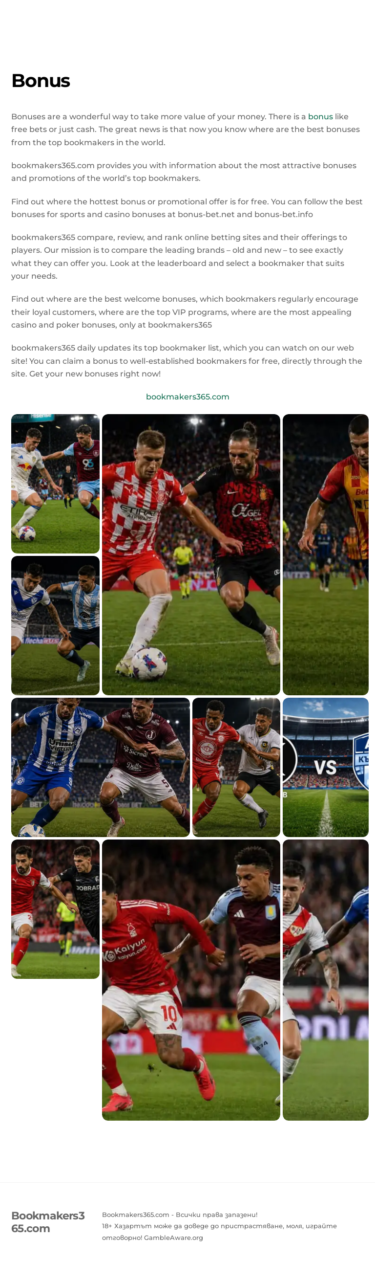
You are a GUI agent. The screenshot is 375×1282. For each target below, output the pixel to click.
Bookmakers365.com (187, 13)
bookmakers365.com (187, 396)
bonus (320, 116)
